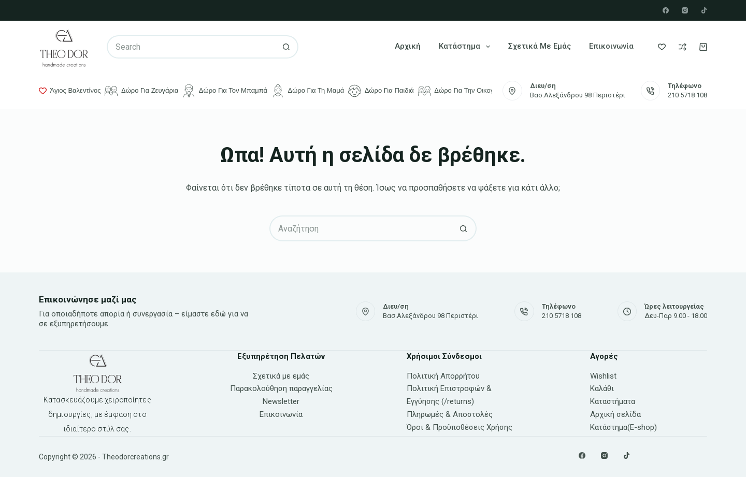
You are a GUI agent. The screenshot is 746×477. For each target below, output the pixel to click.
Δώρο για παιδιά (381, 90)
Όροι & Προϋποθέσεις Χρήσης (459, 427)
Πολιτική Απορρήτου (443, 376)
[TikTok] (704, 10)
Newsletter (281, 401)
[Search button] (286, 47)
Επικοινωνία (611, 46)
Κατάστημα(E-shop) (623, 427)
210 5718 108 (687, 95)
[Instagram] (685, 10)
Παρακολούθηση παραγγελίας (281, 388)
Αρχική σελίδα (615, 414)
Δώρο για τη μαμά (307, 90)
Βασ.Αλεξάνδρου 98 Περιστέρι (577, 95)
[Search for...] (191, 47)
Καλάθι (602, 388)
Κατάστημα (466, 46)
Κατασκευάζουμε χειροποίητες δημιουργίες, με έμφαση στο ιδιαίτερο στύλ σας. (97, 414)
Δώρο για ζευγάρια (141, 90)
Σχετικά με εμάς (539, 46)
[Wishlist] (662, 47)
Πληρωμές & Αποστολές (450, 414)
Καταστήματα (612, 401)
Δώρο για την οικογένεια (463, 90)
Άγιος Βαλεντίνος (70, 90)
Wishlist (603, 376)
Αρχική (408, 46)
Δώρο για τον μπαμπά (224, 90)
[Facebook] (666, 10)
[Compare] (682, 47)
